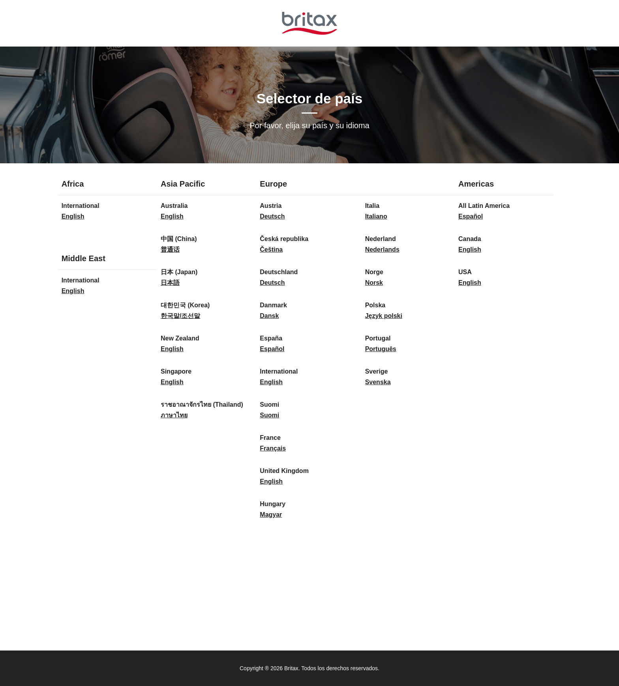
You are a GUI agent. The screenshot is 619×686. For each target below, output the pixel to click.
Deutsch (272, 216)
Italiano (376, 216)
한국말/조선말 (180, 315)
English (73, 216)
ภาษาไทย (174, 415)
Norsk (374, 282)
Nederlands (382, 249)
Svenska (378, 382)
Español (272, 349)
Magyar (271, 514)
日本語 (170, 282)
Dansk (269, 315)
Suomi (269, 415)
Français (273, 448)
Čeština (271, 249)
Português (380, 349)
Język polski (383, 315)
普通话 (170, 249)
